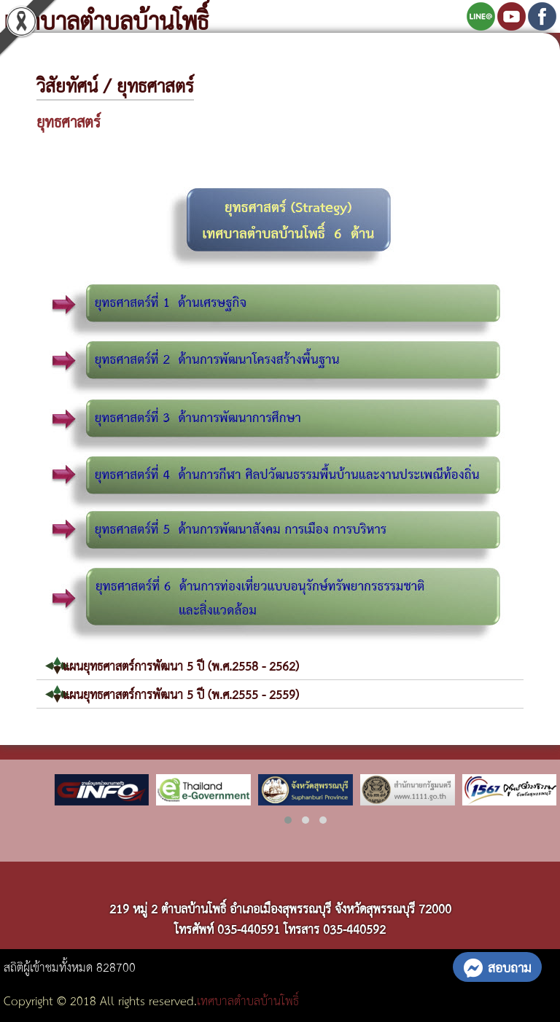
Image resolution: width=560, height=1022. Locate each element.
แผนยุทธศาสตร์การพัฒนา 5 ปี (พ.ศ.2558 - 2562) (181, 665)
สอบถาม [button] (497, 967)
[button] (288, 820)
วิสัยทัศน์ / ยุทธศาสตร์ (115, 84)
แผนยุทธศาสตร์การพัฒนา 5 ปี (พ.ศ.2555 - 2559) (181, 693)
